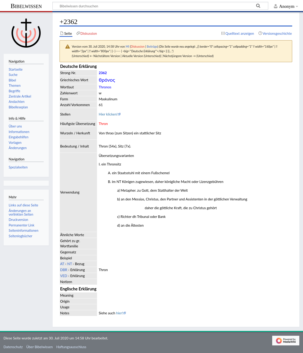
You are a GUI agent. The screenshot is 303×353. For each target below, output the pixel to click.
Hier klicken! (108, 114)
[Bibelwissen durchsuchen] (160, 5)
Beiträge (152, 46)
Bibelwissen (26, 5)
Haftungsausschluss (71, 347)
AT (62, 264)
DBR (63, 270)
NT (69, 264)
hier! (119, 313)
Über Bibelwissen (39, 347)
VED (63, 276)
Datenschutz (13, 347)
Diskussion (138, 46)
